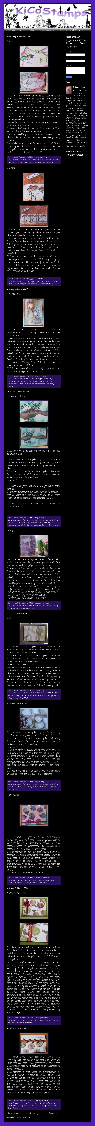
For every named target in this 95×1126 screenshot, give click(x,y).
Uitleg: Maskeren (32, 522)
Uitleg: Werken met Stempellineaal (40, 162)
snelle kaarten (50, 1103)
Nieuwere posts (14, 1113)
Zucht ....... (11, 618)
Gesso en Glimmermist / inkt (24, 880)
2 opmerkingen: (41, 781)
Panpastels (12, 162)
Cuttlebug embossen (20, 1020)
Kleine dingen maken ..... (18, 703)
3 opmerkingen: (41, 157)
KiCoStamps (80, 87)
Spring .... (11, 530)
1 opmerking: (40, 279)
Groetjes (11, 168)
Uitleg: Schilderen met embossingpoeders (34, 384)
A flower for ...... (14, 294)
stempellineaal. (22, 162)
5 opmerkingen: (41, 376)
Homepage (34, 1113)
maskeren (38, 520)
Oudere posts (54, 1113)
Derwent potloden (19, 160)
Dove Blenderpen (33, 160)
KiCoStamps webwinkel (15, 30)
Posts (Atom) (24, 1117)
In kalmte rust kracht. (17, 396)
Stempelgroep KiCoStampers (71, 30)
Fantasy (54, 160)
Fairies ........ (11, 41)
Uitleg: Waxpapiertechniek (29, 284)
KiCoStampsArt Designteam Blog (42, 30)
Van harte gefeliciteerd (17, 1028)
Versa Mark (24, 698)
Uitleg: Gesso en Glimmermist (36, 883)
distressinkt (17, 281)
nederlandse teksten (43, 281)
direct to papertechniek (21, 379)
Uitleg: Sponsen (13, 284)
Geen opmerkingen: (42, 603)
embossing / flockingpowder (23, 520)
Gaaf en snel (13, 795)
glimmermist (40, 1103)
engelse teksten (45, 160)
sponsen (54, 281)
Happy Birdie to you (16, 893)
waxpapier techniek (46, 284)
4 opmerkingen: (41, 517)
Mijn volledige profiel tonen (77, 146)
